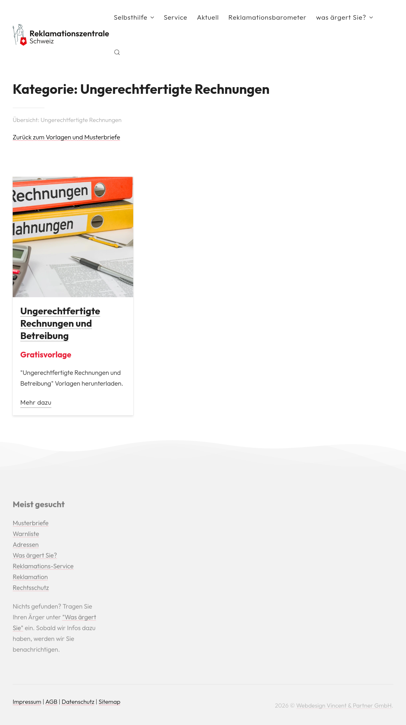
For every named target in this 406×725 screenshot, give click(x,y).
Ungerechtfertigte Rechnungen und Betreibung (60, 323)
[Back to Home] (61, 35)
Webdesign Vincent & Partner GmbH (344, 705)
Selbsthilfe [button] (134, 17)
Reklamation (30, 577)
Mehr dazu (35, 402)
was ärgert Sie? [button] (344, 17)
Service (175, 17)
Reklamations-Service (43, 567)
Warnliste (26, 534)
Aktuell (208, 17)
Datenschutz (78, 701)
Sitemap (110, 701)
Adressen (26, 545)
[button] (117, 52)
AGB (51, 701)
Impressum (27, 701)
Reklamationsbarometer (267, 17)
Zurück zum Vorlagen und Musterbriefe (66, 137)
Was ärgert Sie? (35, 556)
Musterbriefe (31, 524)
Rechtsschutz (31, 588)
